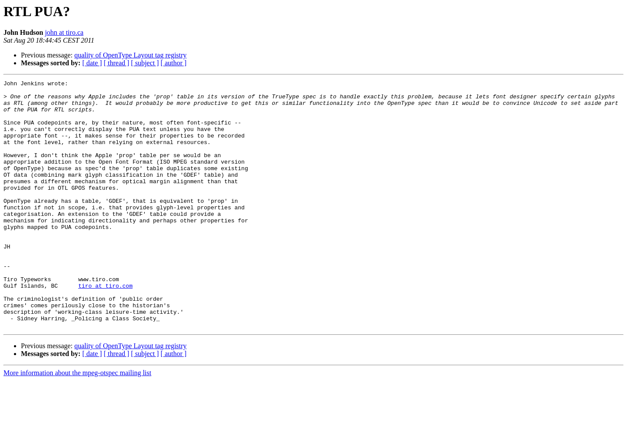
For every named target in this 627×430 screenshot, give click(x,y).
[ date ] (92, 63)
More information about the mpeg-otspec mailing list (77, 422)
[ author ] (174, 63)
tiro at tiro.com (105, 327)
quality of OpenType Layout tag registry (130, 55)
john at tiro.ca (64, 32)
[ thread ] (116, 63)
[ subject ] (145, 63)
